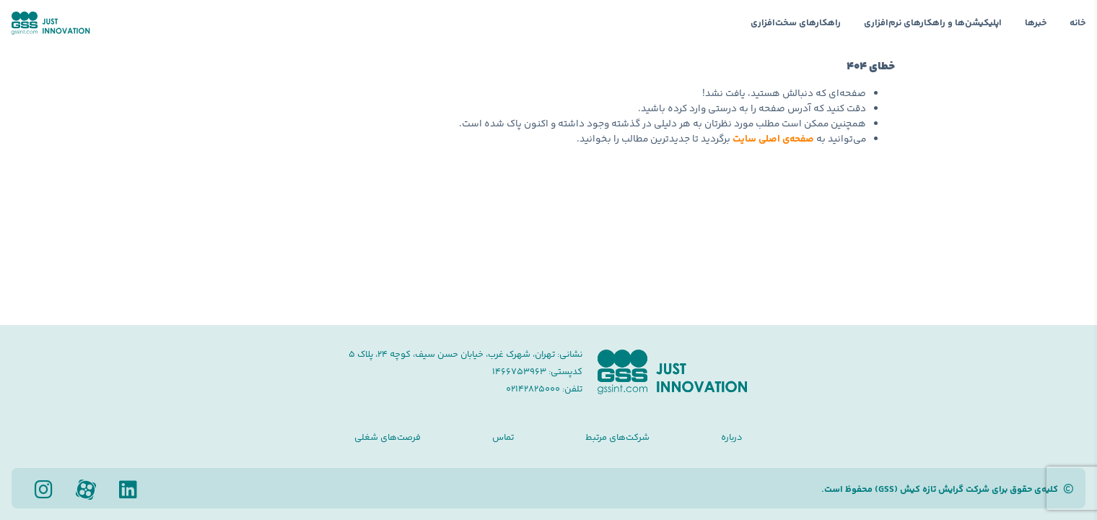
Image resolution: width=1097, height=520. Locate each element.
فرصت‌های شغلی (387, 437)
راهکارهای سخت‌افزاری (796, 23)
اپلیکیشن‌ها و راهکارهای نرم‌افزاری (933, 23)
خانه (1077, 23)
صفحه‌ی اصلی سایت (773, 139)
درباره (732, 437)
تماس (503, 437)
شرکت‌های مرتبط (617, 437)
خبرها (1035, 23)
